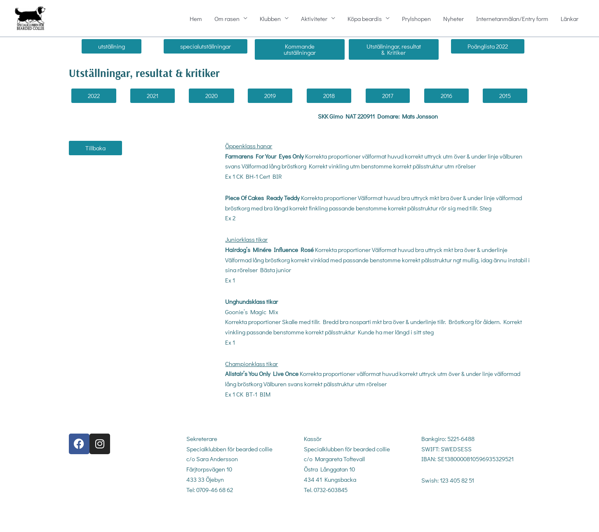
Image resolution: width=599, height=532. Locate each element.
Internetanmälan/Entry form (512, 19)
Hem (196, 19)
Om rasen (227, 19)
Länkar (569, 19)
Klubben (270, 19)
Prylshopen (416, 19)
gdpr (426, 508)
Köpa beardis (365, 19)
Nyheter (453, 19)
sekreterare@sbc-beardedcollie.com (233, 511)
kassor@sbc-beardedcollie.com (344, 511)
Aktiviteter (314, 19)
